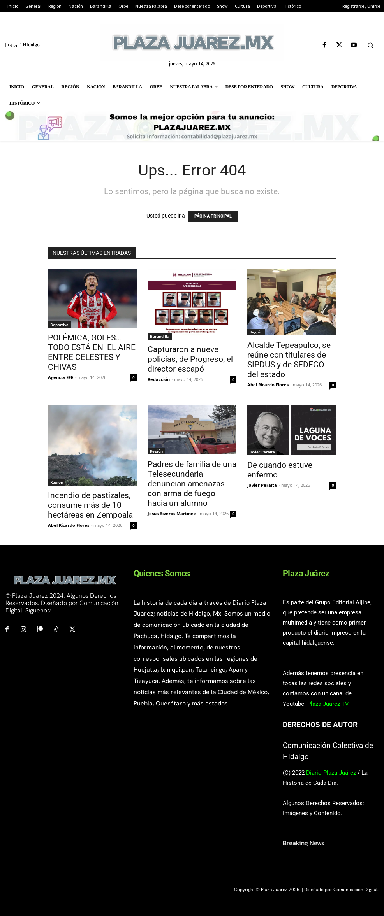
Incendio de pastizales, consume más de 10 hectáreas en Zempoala (90, 505)
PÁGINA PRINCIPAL (213, 216)
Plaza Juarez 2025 (280, 889)
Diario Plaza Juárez (331, 772)
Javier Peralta (262, 451)
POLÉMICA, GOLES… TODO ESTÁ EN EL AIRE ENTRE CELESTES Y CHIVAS (92, 352)
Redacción (159, 379)
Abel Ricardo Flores (268, 385)
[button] (370, 45)
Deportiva (59, 324)
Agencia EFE (60, 377)
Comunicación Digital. (356, 889)
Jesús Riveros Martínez (172, 513)
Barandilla (159, 336)
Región (256, 332)
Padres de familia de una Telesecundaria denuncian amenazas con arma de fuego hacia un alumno (192, 484)
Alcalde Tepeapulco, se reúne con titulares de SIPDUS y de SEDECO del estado (289, 359)
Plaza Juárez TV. (328, 703)
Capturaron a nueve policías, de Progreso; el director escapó (190, 359)
